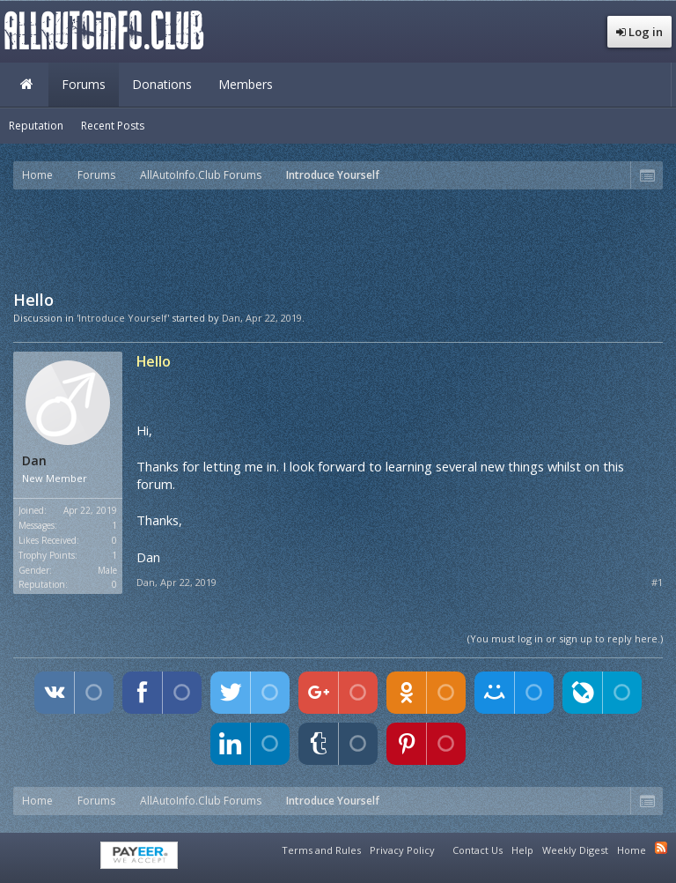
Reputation (36, 125)
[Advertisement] (338, 238)
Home (26, 85)
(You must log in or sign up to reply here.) (565, 638)
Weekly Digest (575, 850)
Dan (231, 317)
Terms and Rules (321, 850)
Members (245, 84)
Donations (162, 84)
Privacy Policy (402, 850)
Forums (84, 84)
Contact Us (477, 850)
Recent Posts (112, 125)
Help (522, 850)
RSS (661, 848)
